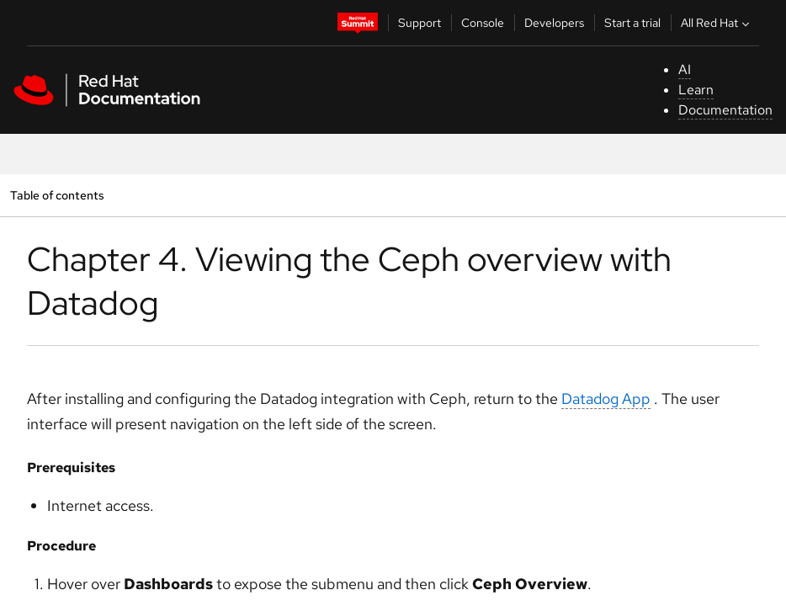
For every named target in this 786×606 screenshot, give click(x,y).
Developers (554, 22)
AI (684, 69)
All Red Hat (717, 22)
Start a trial (632, 22)
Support (419, 22)
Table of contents (56, 195)
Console (482, 22)
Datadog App (606, 398)
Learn (696, 89)
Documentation (725, 110)
